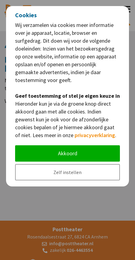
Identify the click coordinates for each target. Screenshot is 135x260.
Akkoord (67, 153)
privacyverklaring (95, 135)
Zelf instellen (67, 172)
